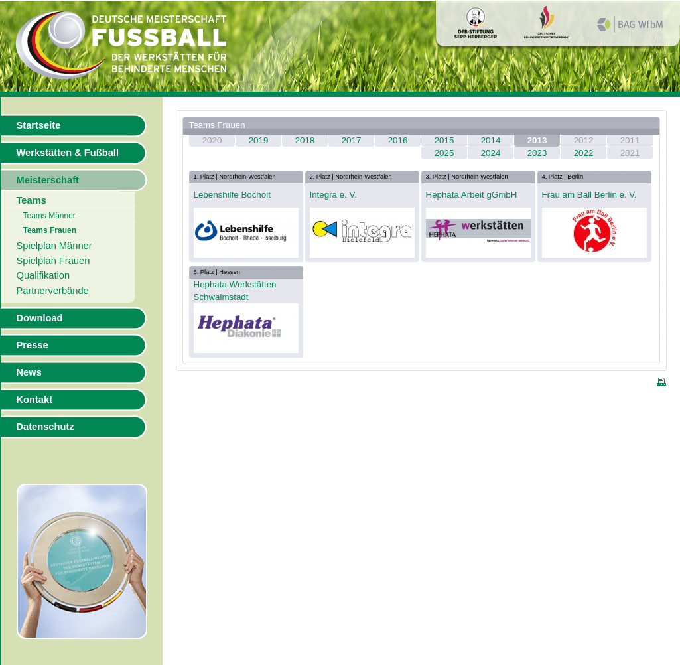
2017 (352, 140)
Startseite (39, 125)
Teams (31, 200)
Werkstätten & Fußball (68, 152)
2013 (537, 140)
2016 (398, 140)
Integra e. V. (333, 195)
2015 (444, 140)
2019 (259, 140)
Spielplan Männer (54, 245)
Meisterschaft (48, 180)
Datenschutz (45, 426)
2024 (491, 153)
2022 (584, 153)
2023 (537, 153)
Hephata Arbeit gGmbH (471, 195)
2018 (305, 140)
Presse (32, 345)
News (29, 372)
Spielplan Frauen (53, 261)
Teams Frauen (49, 230)
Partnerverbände (53, 290)
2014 (491, 140)
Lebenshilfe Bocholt (232, 195)
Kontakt (35, 399)
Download (40, 318)
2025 (444, 153)
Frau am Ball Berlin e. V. (589, 195)
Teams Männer (49, 215)
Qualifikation (43, 275)
